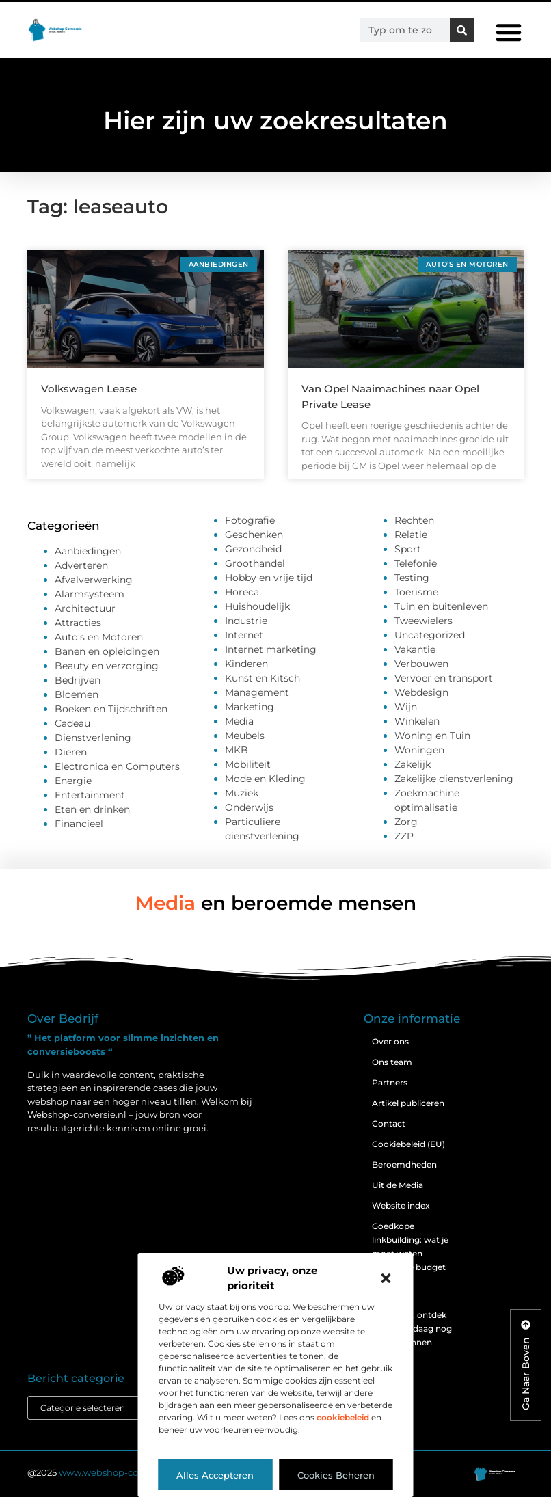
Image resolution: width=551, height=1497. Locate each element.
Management (257, 692)
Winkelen (417, 721)
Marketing (249, 707)
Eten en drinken (92, 809)
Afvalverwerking (94, 580)
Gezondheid (253, 549)
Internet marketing (271, 649)
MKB (236, 750)
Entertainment (90, 795)
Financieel (79, 824)
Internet (244, 635)
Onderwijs (249, 807)
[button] (386, 1278)
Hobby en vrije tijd (268, 577)
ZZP (404, 836)
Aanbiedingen (88, 551)
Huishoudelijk (257, 606)
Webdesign (421, 692)
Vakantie (414, 649)
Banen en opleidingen (107, 651)
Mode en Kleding (265, 778)
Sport (407, 549)
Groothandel (255, 563)
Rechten (414, 520)
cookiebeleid (343, 1417)
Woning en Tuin (432, 735)
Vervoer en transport (443, 678)
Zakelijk (412, 764)
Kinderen (246, 664)
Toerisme (416, 592)
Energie (73, 780)
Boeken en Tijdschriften (111, 709)
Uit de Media (397, 1185)
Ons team (392, 1062)
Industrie (246, 621)
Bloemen (76, 694)
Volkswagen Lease (89, 388)
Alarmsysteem (89, 594)
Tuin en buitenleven (441, 606)
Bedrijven (77, 680)
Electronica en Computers (117, 766)
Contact (388, 1123)
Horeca (242, 592)
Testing (411, 577)
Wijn (405, 707)
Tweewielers (423, 621)
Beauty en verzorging (107, 666)
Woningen (419, 750)
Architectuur (85, 608)
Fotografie (250, 520)
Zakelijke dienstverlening (453, 778)
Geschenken (254, 534)
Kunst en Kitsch (262, 678)
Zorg (406, 821)
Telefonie (415, 563)
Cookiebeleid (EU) (408, 1144)
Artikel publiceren (408, 1103)
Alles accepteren (215, 1475)
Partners (389, 1082)
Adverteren (81, 565)
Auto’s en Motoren (99, 637)
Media (239, 721)
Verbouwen (421, 664)
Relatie (410, 534)
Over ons (390, 1041)
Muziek (241, 793)
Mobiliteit (248, 764)
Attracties (78, 623)
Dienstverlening (93, 737)
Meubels (245, 735)
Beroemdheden (404, 1164)
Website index (401, 1205)
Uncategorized (429, 635)
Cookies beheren (336, 1475)
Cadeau (72, 723)
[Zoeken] (462, 30)
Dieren (71, 752)
